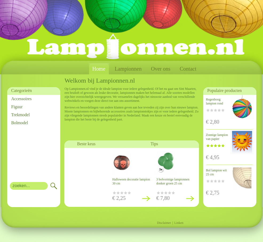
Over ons (160, 69)
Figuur (17, 106)
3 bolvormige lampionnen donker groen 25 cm (172, 181)
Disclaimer (164, 223)
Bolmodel (19, 122)
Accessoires (21, 98)
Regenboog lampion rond (214, 101)
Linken (179, 223)
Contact (188, 69)
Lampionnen (128, 69)
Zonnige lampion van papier (217, 137)
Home (99, 69)
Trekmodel (20, 114)
